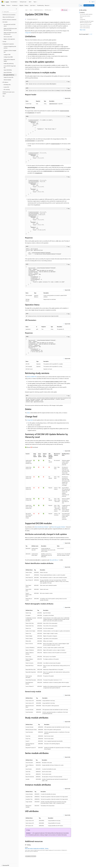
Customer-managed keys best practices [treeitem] (10, 47)
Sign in (93, 1)
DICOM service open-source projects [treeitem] (8, 92)
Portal (81, 5)
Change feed (82, 19)
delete (28, 412)
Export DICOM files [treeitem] (8, 72)
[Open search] (89, 2)
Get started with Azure (89, 5)
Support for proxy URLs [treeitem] (8, 77)
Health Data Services (38, 10)
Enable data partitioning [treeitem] (8, 63)
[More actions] (70, 10)
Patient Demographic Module (58, 527)
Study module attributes (85, 26)
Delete (81, 17)
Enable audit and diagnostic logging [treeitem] (9, 60)
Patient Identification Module (41, 527)
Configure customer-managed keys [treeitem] (10, 51)
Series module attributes (85, 27)
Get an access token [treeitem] (8, 36)
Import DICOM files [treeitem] (8, 70)
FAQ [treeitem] (3, 96)
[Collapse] (16, 9)
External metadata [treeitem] (7, 79)
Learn (26, 10)
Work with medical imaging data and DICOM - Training (36, 848)
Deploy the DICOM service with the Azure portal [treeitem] (10, 33)
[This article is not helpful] (91, 34)
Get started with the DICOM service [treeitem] (9, 25)
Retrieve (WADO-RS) (32, 376)
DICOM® (28, 833)
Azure (31, 10)
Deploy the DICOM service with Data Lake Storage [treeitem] (10, 29)
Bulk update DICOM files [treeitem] (9, 74)
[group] (48, 90)
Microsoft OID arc (54, 560)
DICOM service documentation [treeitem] (9, 14)
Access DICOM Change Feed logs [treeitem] (10, 66)
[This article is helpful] (90, 34)
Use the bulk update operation (86, 14)
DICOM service (48, 10)
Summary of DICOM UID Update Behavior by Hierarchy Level (86, 22)
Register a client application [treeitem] (9, 39)
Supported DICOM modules (85, 24)
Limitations (82, 12)
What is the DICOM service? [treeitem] (8, 17)
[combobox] (9, 12)
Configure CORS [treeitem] (7, 54)
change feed (28, 32)
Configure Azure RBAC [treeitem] (8, 57)
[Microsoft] (2, 2)
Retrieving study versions (85, 16)
